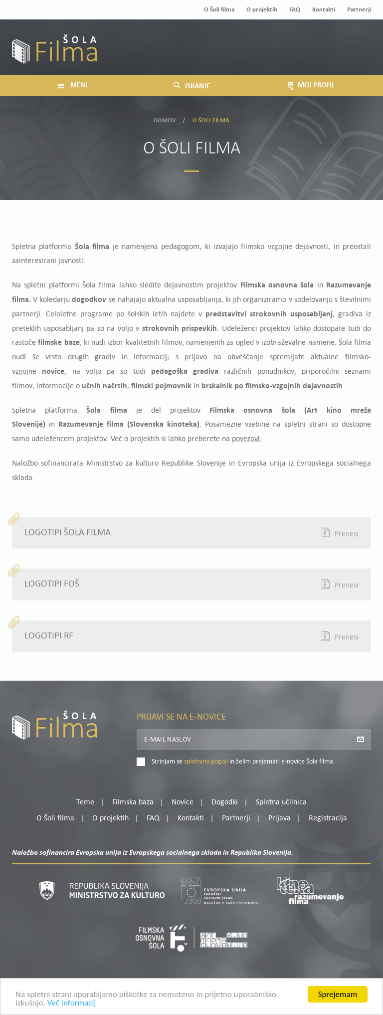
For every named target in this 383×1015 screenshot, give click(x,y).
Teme (85, 802)
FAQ (294, 9)
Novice (182, 802)
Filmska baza (133, 802)
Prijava (309, 54)
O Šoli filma (219, 9)
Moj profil (320, 42)
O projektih (261, 9)
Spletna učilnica (281, 802)
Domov (165, 119)
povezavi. (247, 439)
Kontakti (323, 9)
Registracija (354, 54)
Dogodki (224, 802)
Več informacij (71, 1003)
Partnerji (359, 9)
